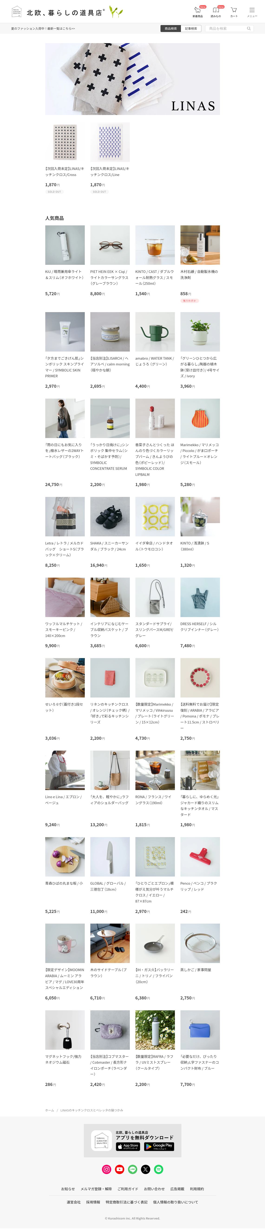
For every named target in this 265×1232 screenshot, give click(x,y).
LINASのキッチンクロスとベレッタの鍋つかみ (91, 1110)
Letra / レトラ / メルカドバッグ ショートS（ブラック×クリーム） (64, 549)
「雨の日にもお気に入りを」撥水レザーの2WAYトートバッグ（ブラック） (64, 450)
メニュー (252, 16)
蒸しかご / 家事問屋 (195, 969)
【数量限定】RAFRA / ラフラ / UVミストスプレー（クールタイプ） (154, 1062)
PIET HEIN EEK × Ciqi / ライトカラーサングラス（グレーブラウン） (109, 277)
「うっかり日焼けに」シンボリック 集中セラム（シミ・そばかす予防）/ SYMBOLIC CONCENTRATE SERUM (109, 456)
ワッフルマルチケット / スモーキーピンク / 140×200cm (63, 629)
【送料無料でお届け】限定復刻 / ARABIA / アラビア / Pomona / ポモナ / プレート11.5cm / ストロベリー (199, 716)
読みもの (216, 16)
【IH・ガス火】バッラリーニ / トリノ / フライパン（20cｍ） (154, 975)
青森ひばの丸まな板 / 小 (64, 883)
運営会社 (74, 1202)
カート (234, 16)
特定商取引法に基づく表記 (126, 1202)
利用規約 (197, 1188)
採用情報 (93, 1202)
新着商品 (198, 16)
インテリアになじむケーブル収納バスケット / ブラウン (109, 629)
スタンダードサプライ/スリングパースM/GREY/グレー (154, 629)
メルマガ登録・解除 (96, 1188)
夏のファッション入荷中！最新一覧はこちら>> (43, 28)
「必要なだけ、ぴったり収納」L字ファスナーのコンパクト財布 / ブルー (199, 1062)
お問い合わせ (154, 1188)
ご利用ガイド (128, 1188)
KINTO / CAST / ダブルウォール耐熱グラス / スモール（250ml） (154, 277)
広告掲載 (177, 1188)
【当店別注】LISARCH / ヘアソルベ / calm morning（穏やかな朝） (110, 364)
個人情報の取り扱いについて (175, 1202)
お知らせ (68, 1188)
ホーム (49, 1110)
